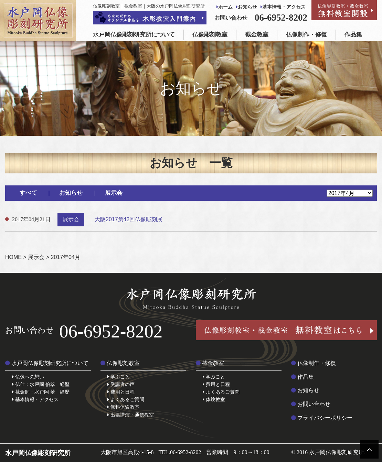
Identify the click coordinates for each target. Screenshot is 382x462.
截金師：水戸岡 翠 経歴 (41, 392)
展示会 (114, 193)
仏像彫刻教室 (209, 34)
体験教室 (214, 399)
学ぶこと (118, 376)
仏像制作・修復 (306, 34)
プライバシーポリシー (321, 418)
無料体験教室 (123, 407)
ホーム (224, 7)
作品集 (353, 34)
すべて (28, 193)
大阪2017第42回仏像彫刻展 (128, 219)
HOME (13, 257)
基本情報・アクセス (283, 7)
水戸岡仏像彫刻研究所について (134, 34)
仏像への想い (28, 376)
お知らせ (246, 7)
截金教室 (256, 34)
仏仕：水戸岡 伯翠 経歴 (41, 384)
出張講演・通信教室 (130, 415)
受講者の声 (121, 384)
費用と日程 (121, 392)
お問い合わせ (310, 404)
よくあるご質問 (125, 399)
